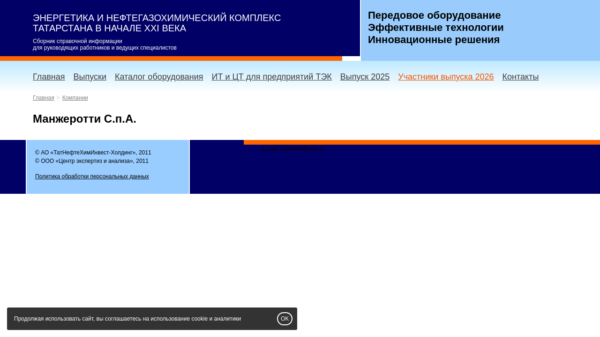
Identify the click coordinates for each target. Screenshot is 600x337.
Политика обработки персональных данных (92, 176)
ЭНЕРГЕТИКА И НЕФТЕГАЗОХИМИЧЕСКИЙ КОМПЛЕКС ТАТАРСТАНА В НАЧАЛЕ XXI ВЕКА (157, 23)
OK (285, 318)
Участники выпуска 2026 (446, 76)
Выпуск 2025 (365, 76)
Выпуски (90, 76)
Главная (49, 76)
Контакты (520, 76)
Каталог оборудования (159, 76)
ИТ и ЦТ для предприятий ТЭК (272, 76)
